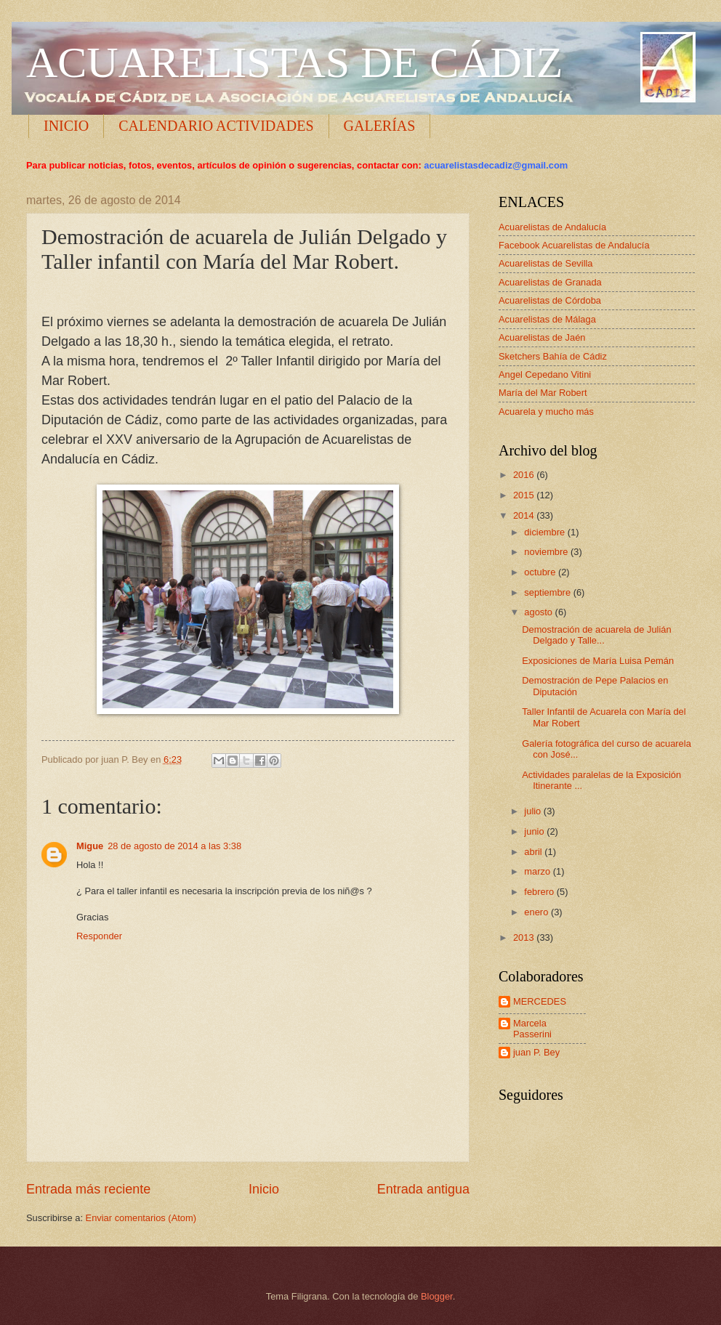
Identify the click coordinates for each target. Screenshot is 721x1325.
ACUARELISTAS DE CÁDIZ (294, 62)
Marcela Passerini (532, 1029)
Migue (89, 845)
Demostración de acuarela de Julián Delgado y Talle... (596, 635)
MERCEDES (539, 1001)
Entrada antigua (423, 1189)
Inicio (264, 1189)
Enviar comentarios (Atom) (141, 1217)
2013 (524, 937)
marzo (538, 871)
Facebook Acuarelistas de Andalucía (574, 245)
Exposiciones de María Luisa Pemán (598, 660)
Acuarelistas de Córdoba (550, 300)
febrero (540, 891)
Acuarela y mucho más (546, 411)
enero (537, 912)
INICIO (66, 126)
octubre (541, 572)
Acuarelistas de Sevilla (546, 263)
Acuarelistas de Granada (550, 282)
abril (534, 851)
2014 (524, 515)
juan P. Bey (536, 1052)
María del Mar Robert (543, 392)
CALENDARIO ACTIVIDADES (215, 126)
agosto (539, 612)
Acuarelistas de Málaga (547, 319)
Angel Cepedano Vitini (545, 374)
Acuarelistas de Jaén (542, 337)
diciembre (545, 532)
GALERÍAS (380, 126)
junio (535, 831)
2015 (524, 495)
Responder (99, 936)
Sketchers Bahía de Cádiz (553, 356)
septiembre (548, 592)
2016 (524, 474)
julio (533, 811)
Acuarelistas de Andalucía (552, 227)
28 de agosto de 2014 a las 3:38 (174, 845)
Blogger (437, 1296)
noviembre (547, 551)
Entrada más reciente (88, 1189)
